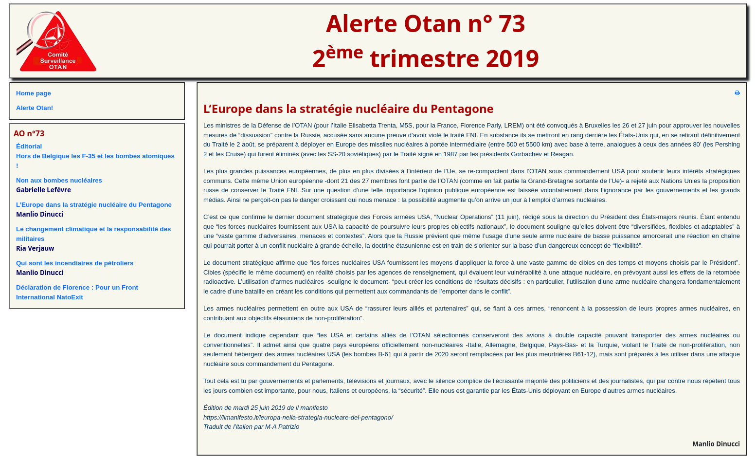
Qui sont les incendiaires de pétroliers (74, 263)
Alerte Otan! (34, 107)
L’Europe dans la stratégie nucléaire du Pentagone (94, 204)
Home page (33, 93)
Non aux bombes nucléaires (59, 180)
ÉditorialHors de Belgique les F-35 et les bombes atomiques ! (95, 156)
